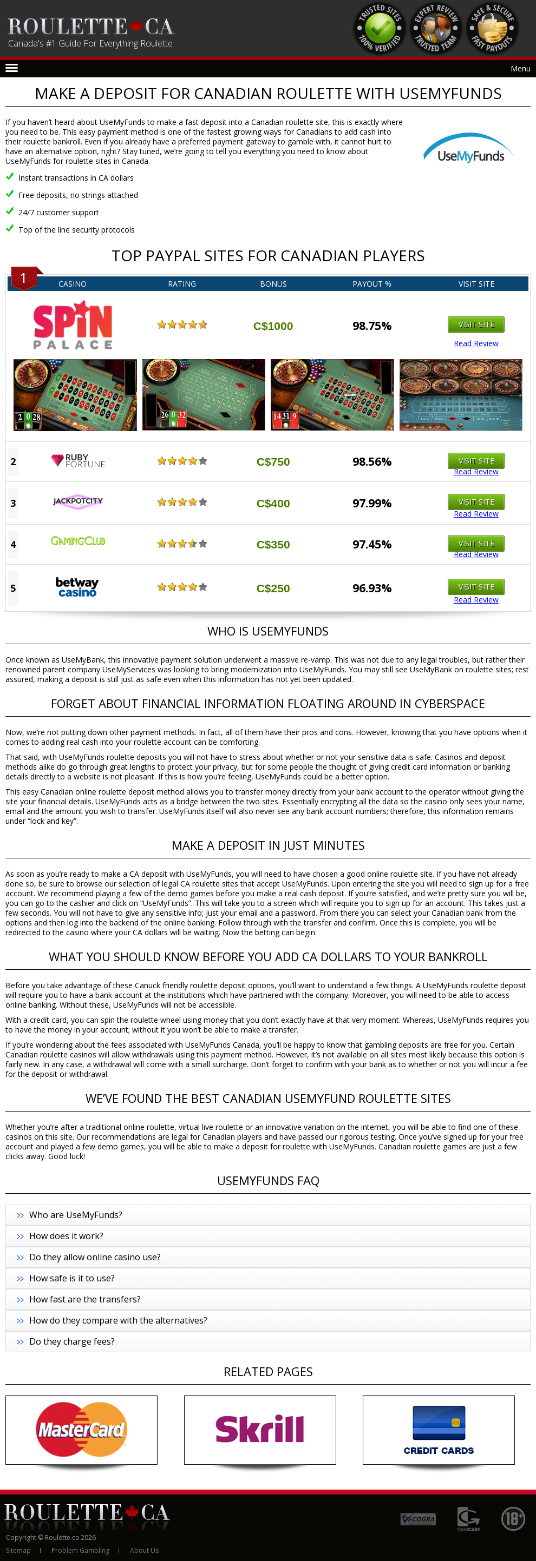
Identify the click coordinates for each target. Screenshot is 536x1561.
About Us (144, 1550)
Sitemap (18, 1550)
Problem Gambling (80, 1550)
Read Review (476, 343)
